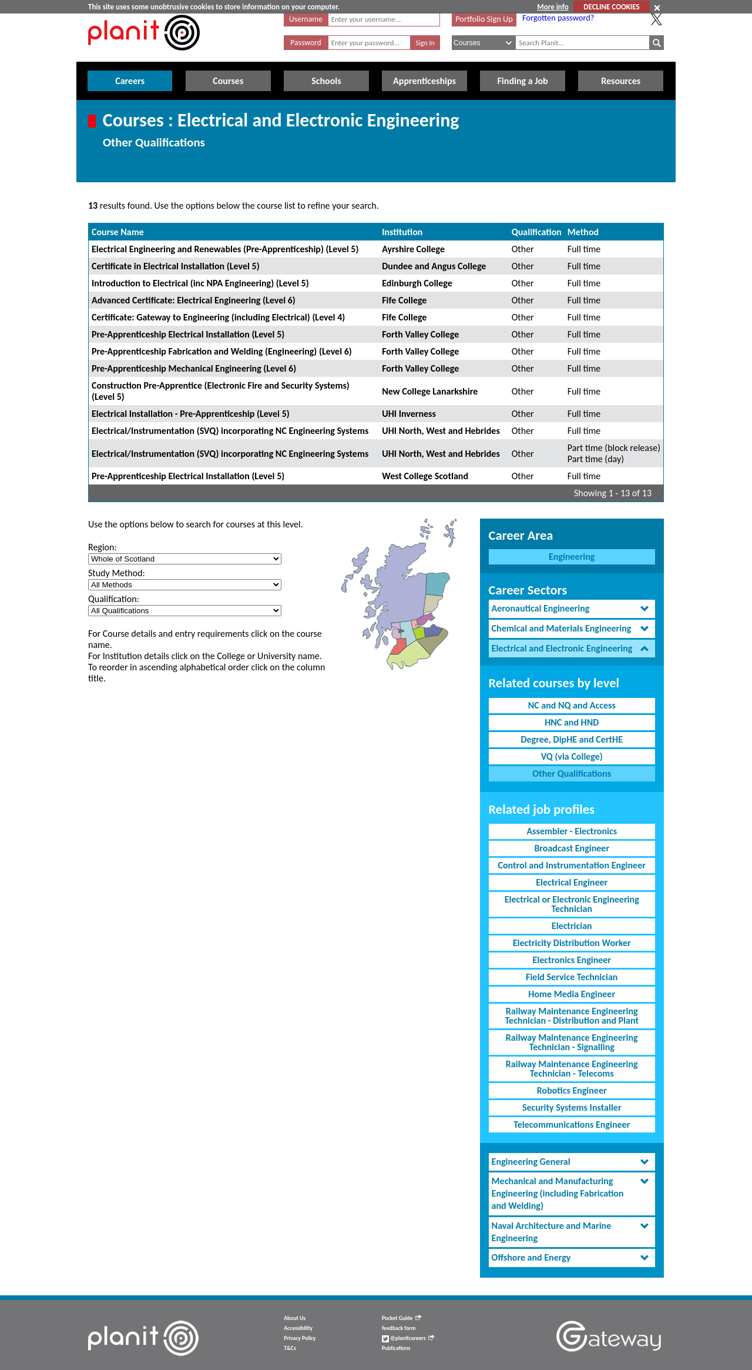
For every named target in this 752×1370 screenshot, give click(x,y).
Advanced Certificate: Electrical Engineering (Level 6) (194, 300)
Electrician (572, 925)
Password (305, 43)
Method (583, 232)
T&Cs (290, 1348)
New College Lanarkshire (430, 391)
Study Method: (116, 573)
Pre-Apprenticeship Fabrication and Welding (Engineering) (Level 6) (222, 351)
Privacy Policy (299, 1338)
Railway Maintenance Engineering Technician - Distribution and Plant (572, 1015)
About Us (295, 1318)
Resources (620, 80)
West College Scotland (425, 476)
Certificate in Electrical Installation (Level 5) (176, 266)
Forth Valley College (420, 334)
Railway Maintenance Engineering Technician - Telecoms (572, 1068)
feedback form (399, 1328)
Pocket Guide (401, 1318)
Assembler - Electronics (571, 831)
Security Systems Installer (572, 1107)
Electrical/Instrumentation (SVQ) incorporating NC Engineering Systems (230, 430)
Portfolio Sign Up (484, 19)
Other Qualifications (571, 773)
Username (306, 19)
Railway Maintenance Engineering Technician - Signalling (572, 1042)
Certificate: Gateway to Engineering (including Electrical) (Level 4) (218, 317)
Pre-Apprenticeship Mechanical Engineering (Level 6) (194, 368)
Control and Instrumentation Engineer (572, 865)
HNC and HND (572, 722)
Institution (402, 232)
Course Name (118, 232)
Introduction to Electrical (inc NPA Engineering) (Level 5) (200, 283)
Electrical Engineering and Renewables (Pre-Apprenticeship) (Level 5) (225, 249)
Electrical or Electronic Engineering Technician (572, 904)
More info (552, 6)
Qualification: (113, 598)
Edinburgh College (417, 283)
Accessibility (298, 1328)
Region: (102, 547)
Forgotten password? (558, 17)
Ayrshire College (413, 249)
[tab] (572, 609)
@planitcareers (408, 1338)
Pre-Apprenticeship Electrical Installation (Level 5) (188, 334)
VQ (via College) (572, 756)
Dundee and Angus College (434, 266)
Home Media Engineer (571, 994)
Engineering (572, 556)
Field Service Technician (571, 977)
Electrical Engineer (571, 882)
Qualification (537, 232)
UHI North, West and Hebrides (441, 430)
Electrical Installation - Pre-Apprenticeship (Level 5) (191, 413)
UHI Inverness (409, 413)
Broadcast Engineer (571, 848)
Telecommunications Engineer (571, 1124)
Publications (396, 1348)
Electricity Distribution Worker (572, 942)
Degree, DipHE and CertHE (572, 739)
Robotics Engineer (572, 1090)
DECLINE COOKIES (611, 6)
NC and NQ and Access (572, 705)
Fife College (404, 300)
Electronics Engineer (571, 959)
